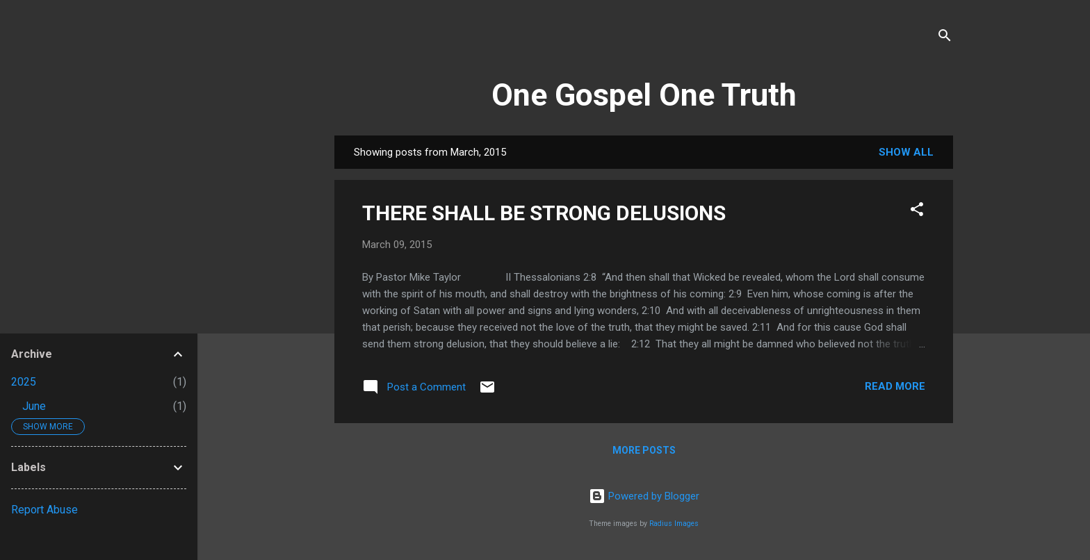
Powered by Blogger (644, 496)
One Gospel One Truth (644, 94)
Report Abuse (44, 509)
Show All (906, 152)
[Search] (944, 38)
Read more (895, 386)
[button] (917, 211)
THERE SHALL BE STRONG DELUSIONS (544, 213)
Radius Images (674, 523)
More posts (644, 450)
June (34, 406)
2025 (23, 381)
